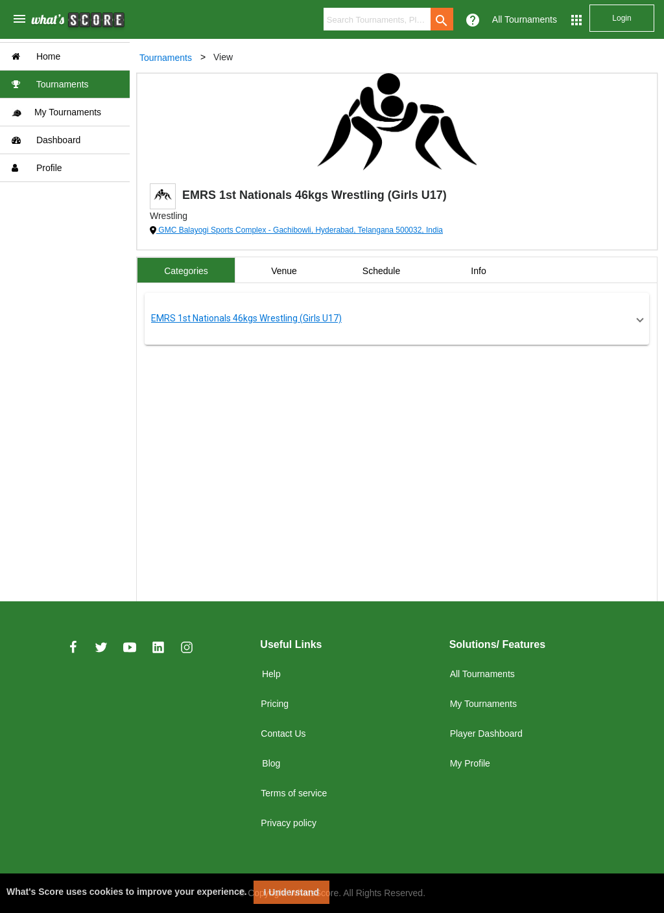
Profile (37, 168)
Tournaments (50, 84)
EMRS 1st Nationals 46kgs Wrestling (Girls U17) (246, 318)
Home (36, 56)
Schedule (381, 271)
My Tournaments (56, 112)
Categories (186, 271)
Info (478, 271)
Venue (284, 271)
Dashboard (46, 140)
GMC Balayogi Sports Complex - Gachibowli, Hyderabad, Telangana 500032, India (299, 230)
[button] (397, 319)
